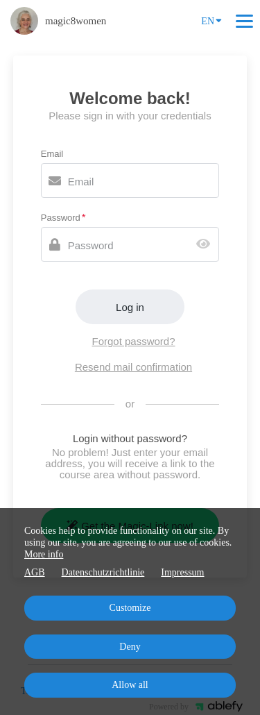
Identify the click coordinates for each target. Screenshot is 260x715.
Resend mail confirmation (133, 367)
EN (211, 20)
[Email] (130, 180)
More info (43, 554)
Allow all (130, 685)
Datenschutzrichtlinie (103, 572)
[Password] (130, 244)
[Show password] (206, 245)
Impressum (182, 572)
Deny (129, 646)
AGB (34, 572)
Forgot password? (133, 341)
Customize (130, 608)
